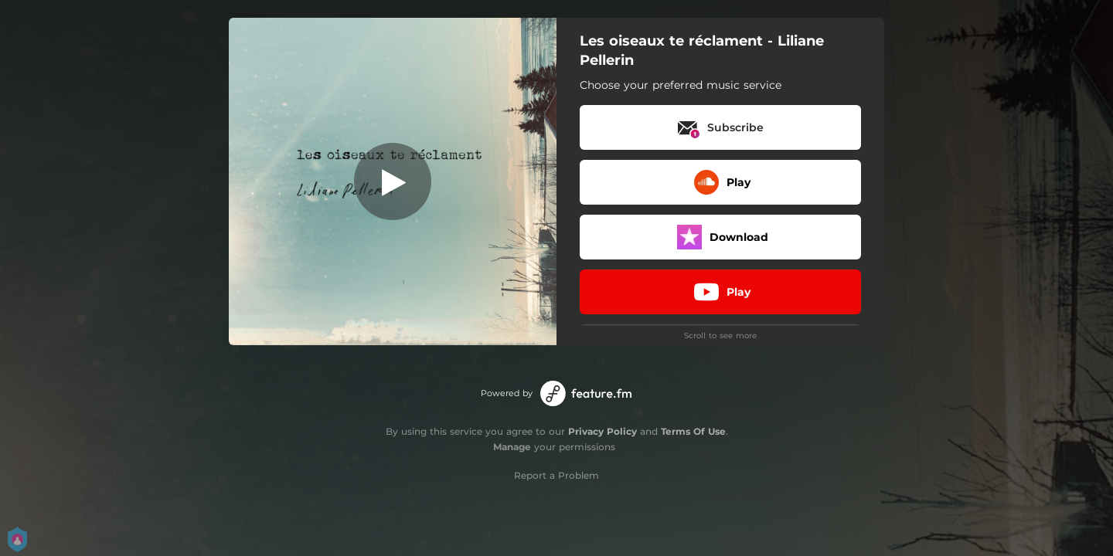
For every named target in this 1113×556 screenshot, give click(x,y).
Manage (512, 447)
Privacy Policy (602, 431)
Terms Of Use (693, 431)
